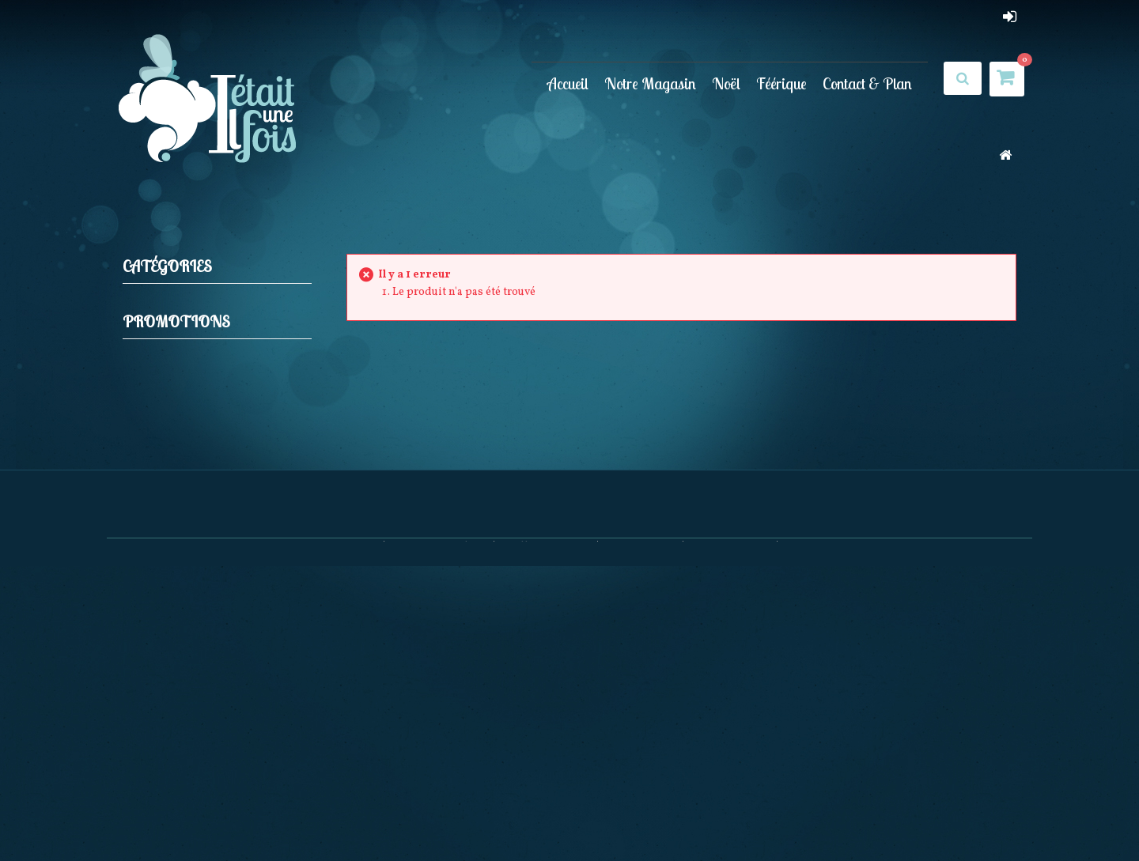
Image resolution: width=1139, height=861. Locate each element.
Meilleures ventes (546, 813)
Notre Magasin (650, 83)
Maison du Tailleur (240, 420)
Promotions (176, 377)
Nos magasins (640, 813)
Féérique (781, 83)
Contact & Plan (867, 83)
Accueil (567, 83)
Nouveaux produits (439, 813)
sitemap (805, 813)
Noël (726, 83)
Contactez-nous (730, 813)
